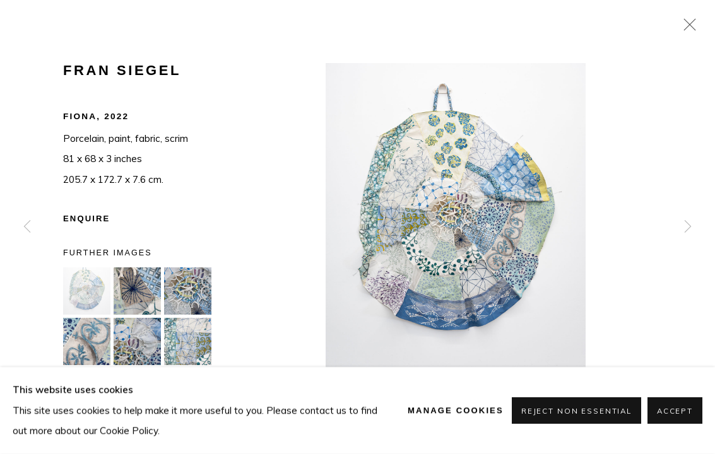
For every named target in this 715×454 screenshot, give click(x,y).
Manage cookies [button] (456, 410)
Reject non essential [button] (576, 411)
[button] (86, 291)
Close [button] (686, 28)
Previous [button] (27, 227)
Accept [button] (675, 411)
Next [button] (688, 227)
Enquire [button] (86, 218)
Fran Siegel (122, 70)
